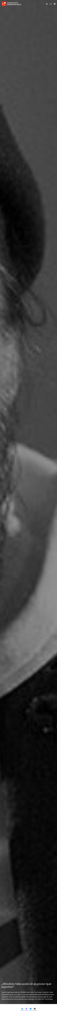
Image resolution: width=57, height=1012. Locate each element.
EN (51, 3)
